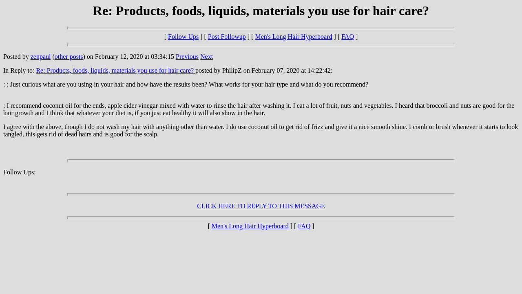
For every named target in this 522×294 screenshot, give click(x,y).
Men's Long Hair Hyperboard (293, 36)
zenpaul (41, 56)
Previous (187, 56)
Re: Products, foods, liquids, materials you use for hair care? (115, 70)
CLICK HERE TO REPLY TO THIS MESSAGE (261, 206)
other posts (69, 56)
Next (206, 56)
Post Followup (227, 36)
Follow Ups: (19, 172)
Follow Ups (183, 36)
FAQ (347, 36)
